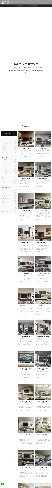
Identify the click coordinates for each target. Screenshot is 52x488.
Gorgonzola (6, 198)
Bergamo (5, 192)
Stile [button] (3, 177)
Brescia (5, 194)
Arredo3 (5, 141)
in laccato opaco (7, 165)
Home (16, 5)
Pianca (4, 149)
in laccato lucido (7, 163)
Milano (4, 204)
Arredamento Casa (23, 5)
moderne (5, 182)
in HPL (4, 161)
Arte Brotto (6, 143)
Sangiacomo (6, 151)
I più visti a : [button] (6, 187)
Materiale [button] (5, 157)
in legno (5, 170)
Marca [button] (4, 139)
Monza (4, 207)
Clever (4, 145)
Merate (4, 202)
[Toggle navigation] (50, 2)
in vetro (5, 172)
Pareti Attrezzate (32, 5)
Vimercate (5, 211)
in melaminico (6, 159)
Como (4, 196)
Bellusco (5, 189)
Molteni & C (6, 147)
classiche (5, 180)
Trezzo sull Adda (7, 209)
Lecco (4, 200)
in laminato (6, 168)
